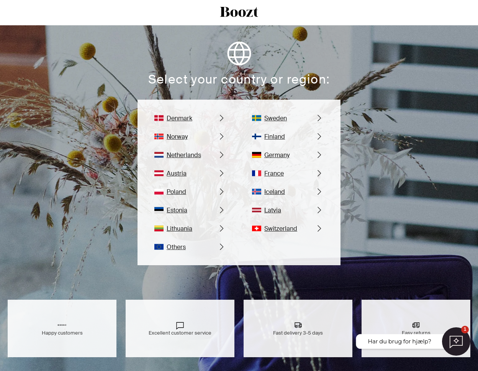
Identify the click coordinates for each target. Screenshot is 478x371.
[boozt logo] (239, 12)
